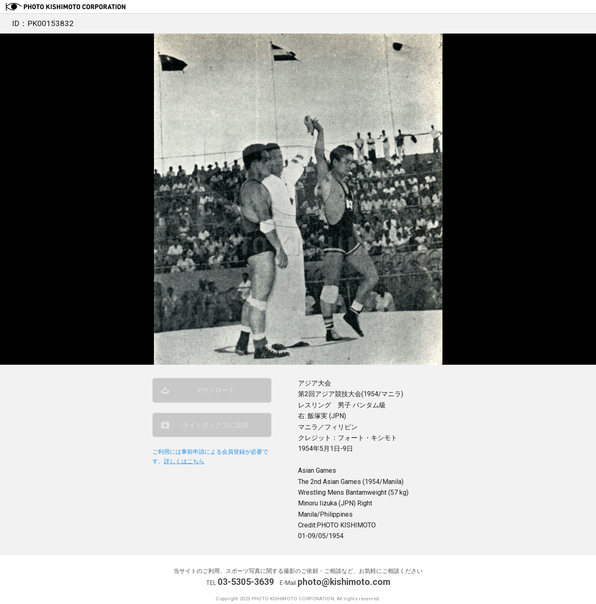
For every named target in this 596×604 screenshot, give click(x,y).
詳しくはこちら (184, 461)
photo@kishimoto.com (344, 582)
